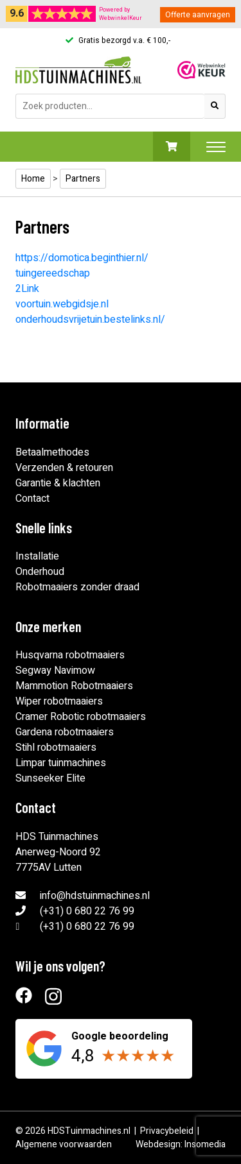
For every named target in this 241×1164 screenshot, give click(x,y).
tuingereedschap (52, 273)
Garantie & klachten (57, 483)
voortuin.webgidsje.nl (62, 304)
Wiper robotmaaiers (59, 701)
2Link (27, 288)
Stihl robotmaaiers (55, 747)
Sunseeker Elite (50, 778)
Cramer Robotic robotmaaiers (80, 716)
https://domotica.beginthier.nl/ (81, 258)
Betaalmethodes (52, 452)
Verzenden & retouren (64, 467)
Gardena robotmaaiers (64, 732)
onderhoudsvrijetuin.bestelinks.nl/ (90, 319)
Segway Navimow (55, 670)
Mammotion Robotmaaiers (74, 686)
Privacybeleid (166, 1131)
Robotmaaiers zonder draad (77, 587)
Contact (32, 498)
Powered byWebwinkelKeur (120, 14)
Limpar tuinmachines (60, 763)
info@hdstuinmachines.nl (95, 895)
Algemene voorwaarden (63, 1144)
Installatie (37, 556)
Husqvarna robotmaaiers (70, 655)
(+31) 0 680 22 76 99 (87, 911)
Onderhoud (39, 571)
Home (33, 178)
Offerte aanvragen (197, 15)
